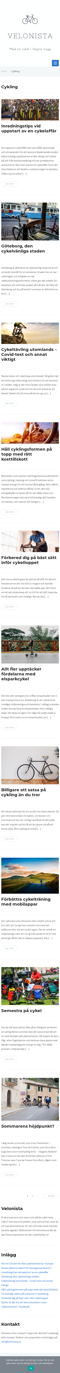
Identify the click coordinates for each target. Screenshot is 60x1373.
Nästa (51, 1196)
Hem (4, 71)
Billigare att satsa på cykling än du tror (23, 792)
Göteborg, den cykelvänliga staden (23, 248)
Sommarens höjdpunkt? (27, 1126)
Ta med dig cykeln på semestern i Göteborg (24, 1293)
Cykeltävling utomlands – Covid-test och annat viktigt (29, 354)
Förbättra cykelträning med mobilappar (26, 902)
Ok (30, 1368)
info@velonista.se (11, 1341)
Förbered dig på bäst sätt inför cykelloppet (28, 560)
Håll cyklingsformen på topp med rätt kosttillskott (26, 454)
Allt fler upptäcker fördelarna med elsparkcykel (21, 674)
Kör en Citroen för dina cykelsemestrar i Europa (27, 1263)
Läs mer (9, 183)
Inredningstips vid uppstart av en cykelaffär (28, 128)
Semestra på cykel (21, 1010)
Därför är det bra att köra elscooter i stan (24, 1302)
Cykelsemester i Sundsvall (15, 1306)
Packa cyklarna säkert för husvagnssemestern (26, 1267)
